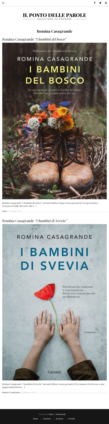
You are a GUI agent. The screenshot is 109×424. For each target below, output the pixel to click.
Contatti (71, 419)
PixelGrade (61, 414)
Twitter (99, 3)
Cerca (104, 3)
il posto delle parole (54, 15)
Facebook (93, 3)
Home (35, 419)
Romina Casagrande (11, 392)
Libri (4, 211)
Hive (51, 414)
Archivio (59, 419)
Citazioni (47, 419)
